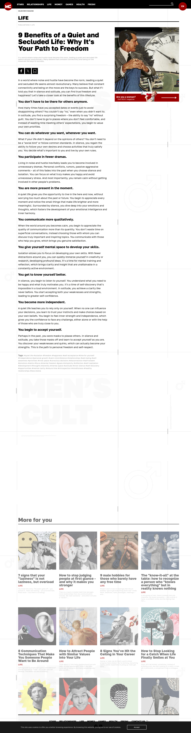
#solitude (68, 366)
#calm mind (54, 358)
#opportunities (24, 368)
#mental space (56, 366)
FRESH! (91, 4)
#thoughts (36, 366)
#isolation (37, 355)
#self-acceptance (70, 355)
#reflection (78, 363)
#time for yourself (86, 355)
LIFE (49, 4)
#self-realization (91, 363)
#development (24, 366)
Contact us (140, 721)
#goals (60, 363)
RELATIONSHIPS (35, 4)
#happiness (57, 355)
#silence (63, 358)
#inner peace (43, 360)
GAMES (69, 4)
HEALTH (80, 4)
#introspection (64, 368)
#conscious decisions (59, 360)
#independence (25, 358)
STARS (20, 4)
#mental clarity (38, 368)
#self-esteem (89, 360)
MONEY (58, 4)
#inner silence (79, 366)
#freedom (47, 355)
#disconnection (76, 360)
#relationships (73, 358)
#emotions (23, 363)
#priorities (32, 360)
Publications (24, 25)
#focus (37, 363)
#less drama (35, 371)
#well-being (86, 358)
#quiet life (28, 355)
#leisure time (51, 368)
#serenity (45, 366)
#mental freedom (48, 363)
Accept (137, 727)
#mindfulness (77, 368)
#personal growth (40, 358)
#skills (31, 363)
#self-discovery (92, 366)
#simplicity (68, 363)
